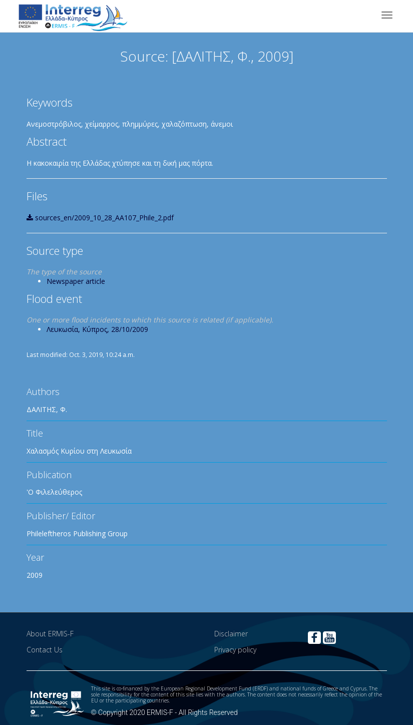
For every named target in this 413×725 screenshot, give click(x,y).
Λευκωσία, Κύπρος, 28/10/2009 (97, 329)
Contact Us (45, 649)
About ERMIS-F (50, 633)
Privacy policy (235, 649)
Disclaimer (231, 633)
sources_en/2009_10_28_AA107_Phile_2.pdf (100, 217)
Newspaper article (76, 281)
